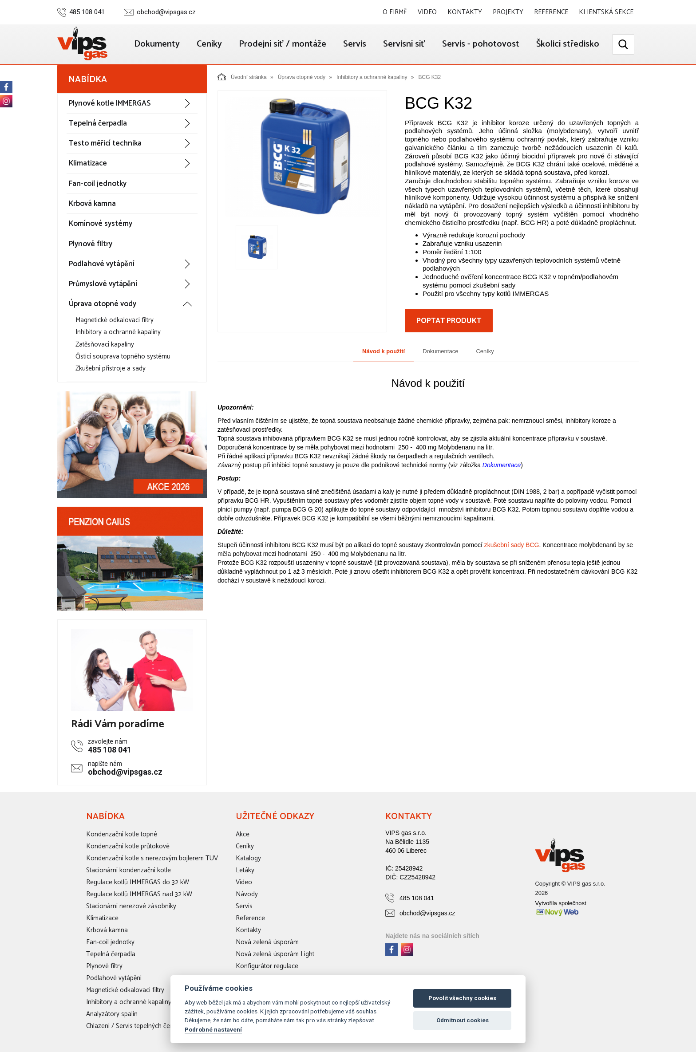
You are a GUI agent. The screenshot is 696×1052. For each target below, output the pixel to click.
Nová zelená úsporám (267, 942)
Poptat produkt (448, 321)
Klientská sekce (606, 12)
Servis (354, 44)
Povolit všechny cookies (462, 998)
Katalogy (248, 858)
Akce (242, 834)
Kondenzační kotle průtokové (128, 846)
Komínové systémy (100, 223)
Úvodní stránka (242, 76)
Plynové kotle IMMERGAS (109, 103)
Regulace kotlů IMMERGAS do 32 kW (137, 882)
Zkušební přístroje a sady (110, 368)
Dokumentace (440, 351)
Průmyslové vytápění (103, 284)
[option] (302, 157)
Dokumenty (157, 44)
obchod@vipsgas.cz (166, 12)
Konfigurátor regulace (267, 966)
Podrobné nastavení (213, 1029)
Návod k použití (383, 351)
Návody (247, 894)
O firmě (395, 12)
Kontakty (464, 12)
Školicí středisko (567, 44)
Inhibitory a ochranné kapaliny (118, 332)
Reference (551, 12)
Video (427, 12)
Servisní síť (404, 44)
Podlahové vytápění (101, 264)
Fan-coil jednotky (98, 183)
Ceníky (209, 44)
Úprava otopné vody (102, 304)
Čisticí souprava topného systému (122, 356)
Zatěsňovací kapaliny (104, 344)
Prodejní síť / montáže (282, 44)
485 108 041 (87, 12)
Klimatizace (88, 163)
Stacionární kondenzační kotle (128, 870)
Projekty (508, 12)
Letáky (245, 870)
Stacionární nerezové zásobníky (131, 906)
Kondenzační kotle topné (121, 834)
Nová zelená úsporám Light (275, 954)
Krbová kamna (92, 203)
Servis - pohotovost (480, 44)
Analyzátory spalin (112, 1014)
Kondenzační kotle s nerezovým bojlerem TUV (152, 858)
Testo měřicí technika (105, 143)
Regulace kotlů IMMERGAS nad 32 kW (139, 894)
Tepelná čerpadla (98, 123)
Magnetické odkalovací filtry (114, 320)
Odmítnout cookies (462, 1020)
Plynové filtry (90, 244)
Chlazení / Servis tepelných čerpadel (137, 1026)
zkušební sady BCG (511, 544)
